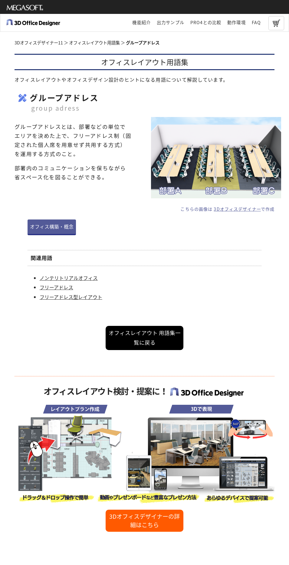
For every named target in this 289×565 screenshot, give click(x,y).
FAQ (256, 22)
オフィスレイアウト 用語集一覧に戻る (145, 337)
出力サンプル (170, 22)
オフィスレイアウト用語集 (94, 42)
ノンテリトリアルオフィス (69, 277)
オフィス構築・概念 (52, 226)
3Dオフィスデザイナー (237, 209)
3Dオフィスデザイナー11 (39, 42)
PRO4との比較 (205, 22)
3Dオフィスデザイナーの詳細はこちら (144, 520)
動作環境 (236, 22)
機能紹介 (141, 22)
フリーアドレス (56, 287)
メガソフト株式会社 (25, 8)
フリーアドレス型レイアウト (71, 297)
